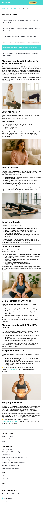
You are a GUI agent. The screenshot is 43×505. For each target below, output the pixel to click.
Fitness (11, 436)
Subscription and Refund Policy (11, 452)
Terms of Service (7, 449)
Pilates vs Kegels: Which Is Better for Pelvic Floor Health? (20, 47)
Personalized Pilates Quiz (10, 421)
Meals (3, 436)
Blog (3, 486)
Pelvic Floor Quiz (13, 369)
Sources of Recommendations (10, 465)
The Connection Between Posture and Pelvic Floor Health (20, 36)
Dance (4, 441)
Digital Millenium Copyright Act (10, 468)
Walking (11, 439)
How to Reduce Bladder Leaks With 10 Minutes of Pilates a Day (21, 42)
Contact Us (33, 2)
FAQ (3, 475)
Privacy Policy (6, 460)
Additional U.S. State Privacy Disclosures (13, 462)
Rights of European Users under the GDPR (14, 457)
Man (3, 439)
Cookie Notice (6, 454)
